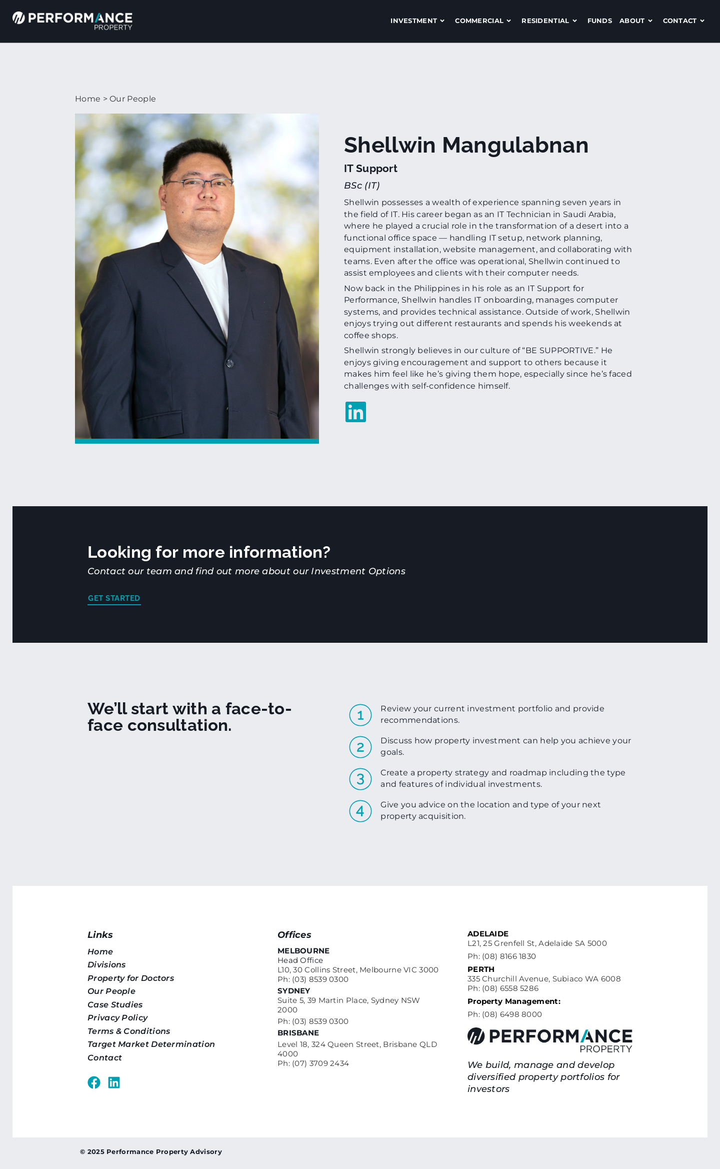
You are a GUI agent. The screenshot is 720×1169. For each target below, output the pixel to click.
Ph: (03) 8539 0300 (313, 979)
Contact (685, 21)
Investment (419, 21)
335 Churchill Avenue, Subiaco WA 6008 (544, 978)
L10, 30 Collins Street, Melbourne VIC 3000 (358, 969)
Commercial (484, 21)
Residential (551, 21)
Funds (600, 21)
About (638, 21)
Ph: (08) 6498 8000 (505, 1014)
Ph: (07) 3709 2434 (313, 1063)
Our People (133, 99)
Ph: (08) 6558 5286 (503, 988)
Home (87, 99)
